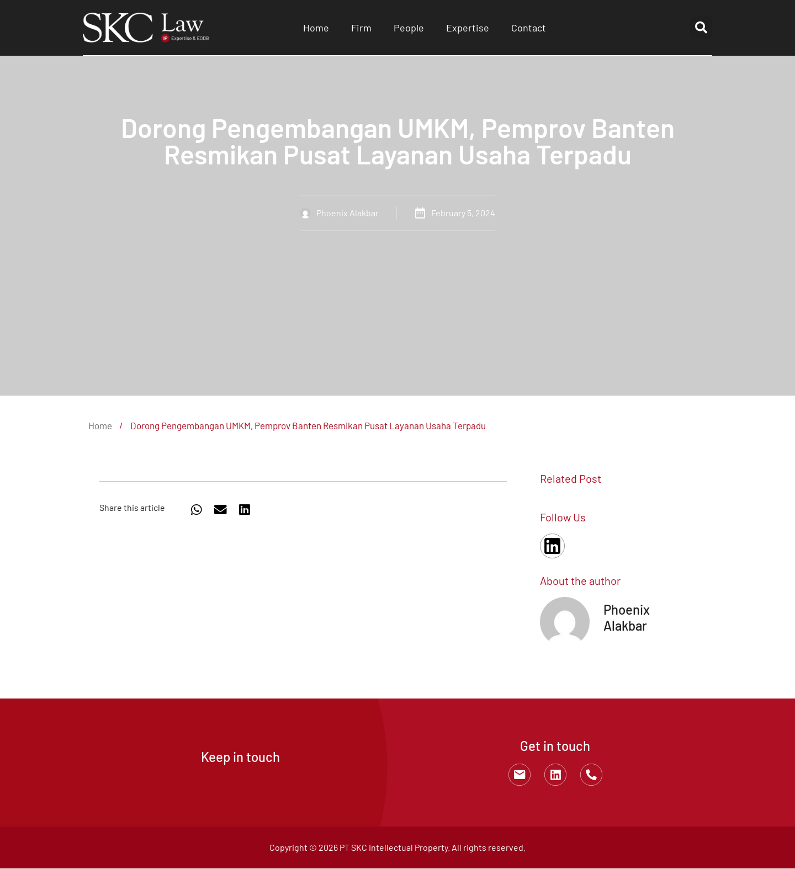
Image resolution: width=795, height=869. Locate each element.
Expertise (467, 28)
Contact (528, 28)
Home (316, 28)
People (409, 28)
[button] (701, 28)
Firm (361, 28)
